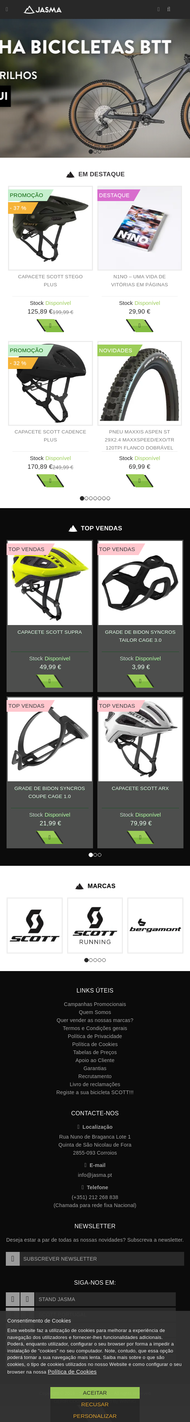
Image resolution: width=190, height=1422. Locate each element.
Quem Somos (95, 1012)
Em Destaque (95, 174)
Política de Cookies (95, 1044)
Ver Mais (50, 325)
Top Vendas (95, 528)
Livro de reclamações (95, 1084)
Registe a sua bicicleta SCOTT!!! (94, 1092)
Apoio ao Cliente (95, 1060)
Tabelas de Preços (95, 1052)
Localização (95, 1127)
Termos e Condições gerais (95, 1028)
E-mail (95, 1165)
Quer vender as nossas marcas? (95, 1020)
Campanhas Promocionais (95, 1004)
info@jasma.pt (95, 1175)
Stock (37, 303)
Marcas (95, 886)
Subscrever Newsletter (51, 1259)
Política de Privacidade (95, 1036)
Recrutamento (95, 1076)
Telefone (95, 1187)
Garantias (95, 1068)
